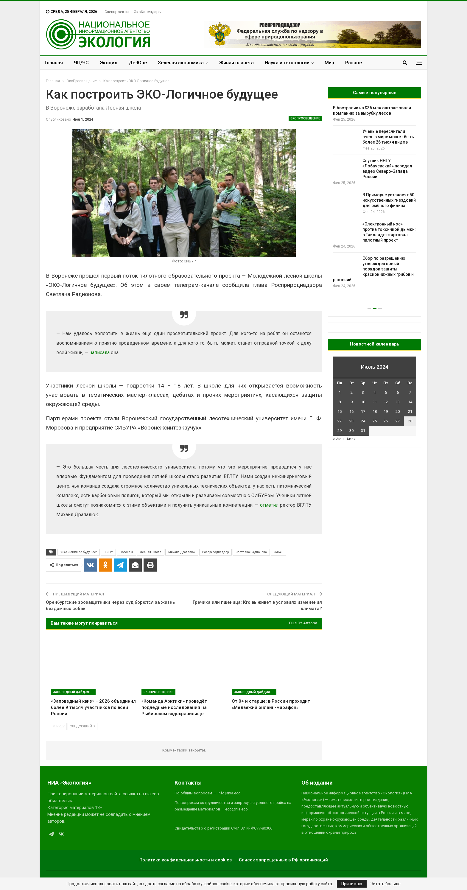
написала (99, 352)
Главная (54, 63)
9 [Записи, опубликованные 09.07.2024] (352, 402)
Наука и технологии (287, 63)
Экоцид (109, 63)
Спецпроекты (117, 12)
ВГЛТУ (108, 552)
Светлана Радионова (251, 552)
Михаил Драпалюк (181, 552)
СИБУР (278, 552)
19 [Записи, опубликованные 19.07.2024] (386, 411)
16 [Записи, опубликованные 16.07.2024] (351, 411)
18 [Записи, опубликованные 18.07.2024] (375, 411)
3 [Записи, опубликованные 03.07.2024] (363, 392)
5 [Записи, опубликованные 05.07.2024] (386, 392)
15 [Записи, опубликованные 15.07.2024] (339, 411)
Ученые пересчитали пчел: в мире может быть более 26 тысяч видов (388, 136)
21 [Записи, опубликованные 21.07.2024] (410, 411)
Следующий (82, 726)
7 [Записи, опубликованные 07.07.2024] (410, 392)
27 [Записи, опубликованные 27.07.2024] (398, 421)
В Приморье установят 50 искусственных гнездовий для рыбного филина (389, 200)
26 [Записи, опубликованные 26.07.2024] (386, 421)
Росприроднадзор (215, 552)
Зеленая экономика (181, 63)
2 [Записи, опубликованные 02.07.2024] (352, 392)
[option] (374, 197)
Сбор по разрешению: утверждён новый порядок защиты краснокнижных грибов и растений (373, 269)
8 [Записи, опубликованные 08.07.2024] (340, 402)
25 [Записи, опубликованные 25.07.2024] (375, 421)
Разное (353, 63)
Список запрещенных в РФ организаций (283, 860)
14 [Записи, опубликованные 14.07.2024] (410, 402)
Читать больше (386, 884)
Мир (329, 63)
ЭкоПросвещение (305, 118)
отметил (269, 505)
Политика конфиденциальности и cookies (185, 860)
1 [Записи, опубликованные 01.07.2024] (340, 392)
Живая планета (236, 63)
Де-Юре (138, 63)
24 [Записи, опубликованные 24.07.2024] (363, 421)
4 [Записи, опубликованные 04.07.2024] (374, 392)
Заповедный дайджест (73, 692)
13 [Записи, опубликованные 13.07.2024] (398, 402)
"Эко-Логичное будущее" (78, 552)
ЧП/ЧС (81, 63)
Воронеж (126, 552)
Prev (59, 726)
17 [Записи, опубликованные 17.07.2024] (363, 411)
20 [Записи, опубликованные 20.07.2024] (398, 411)
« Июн (338, 439)
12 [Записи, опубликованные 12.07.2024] (386, 402)
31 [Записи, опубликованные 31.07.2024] (363, 430)
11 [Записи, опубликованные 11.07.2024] (375, 402)
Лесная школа (150, 552)
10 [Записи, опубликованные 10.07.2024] (363, 402)
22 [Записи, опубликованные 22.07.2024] (339, 421)
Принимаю (351, 883)
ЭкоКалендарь (147, 12)
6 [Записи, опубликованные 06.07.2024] (398, 392)
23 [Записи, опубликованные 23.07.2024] (351, 421)
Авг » (351, 439)
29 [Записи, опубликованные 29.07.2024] (339, 430)
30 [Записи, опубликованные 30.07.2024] (351, 430)
